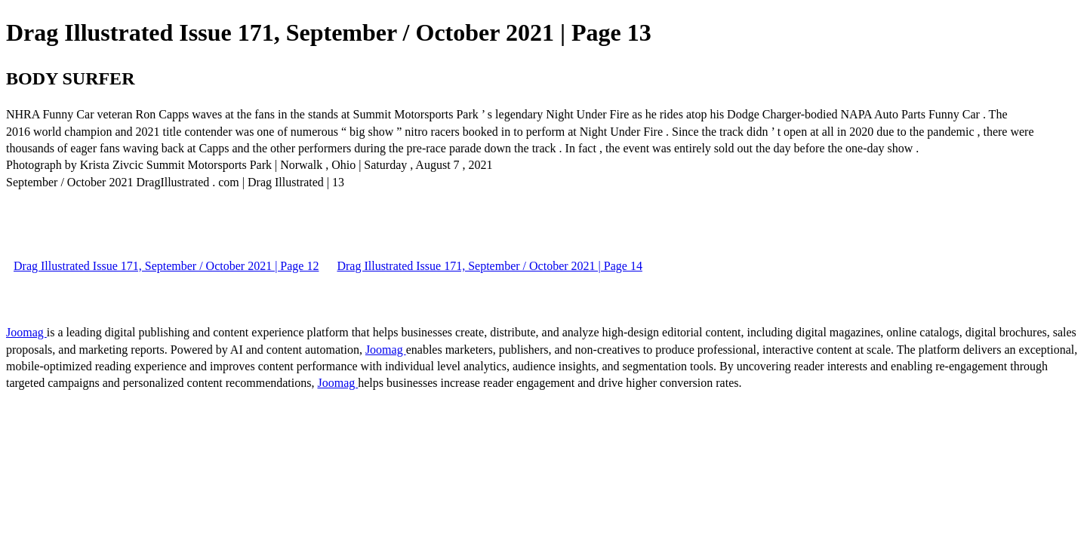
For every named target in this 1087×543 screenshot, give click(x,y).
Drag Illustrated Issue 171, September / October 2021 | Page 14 (489, 265)
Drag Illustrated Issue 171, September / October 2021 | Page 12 (166, 265)
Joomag (26, 332)
